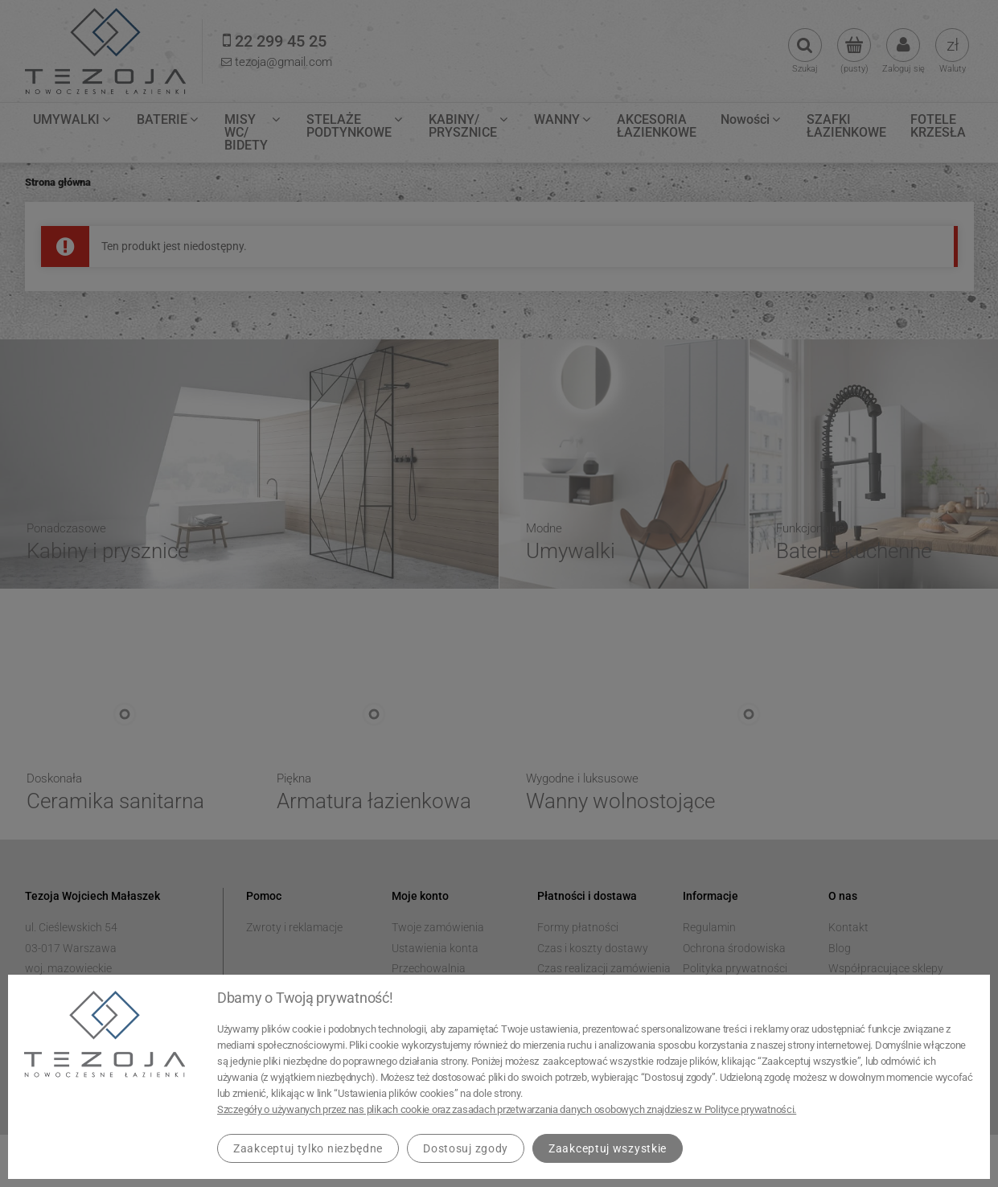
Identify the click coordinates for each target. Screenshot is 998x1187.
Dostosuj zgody (465, 1148)
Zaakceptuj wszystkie (607, 1148)
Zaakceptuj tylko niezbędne (308, 1148)
